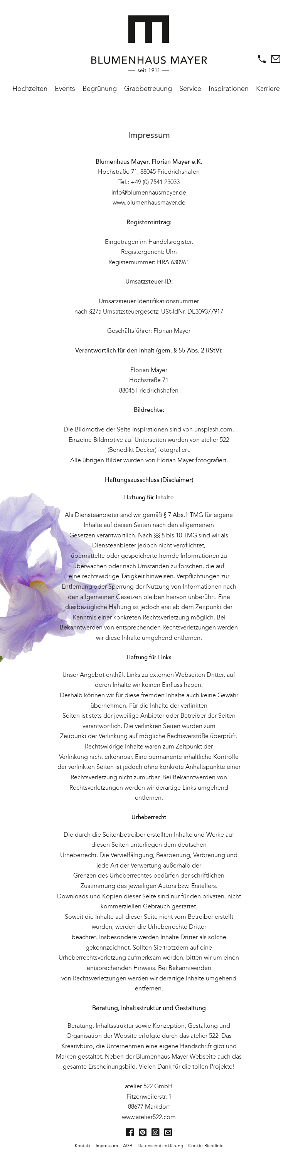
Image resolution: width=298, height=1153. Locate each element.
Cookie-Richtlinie (206, 1145)
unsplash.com (213, 429)
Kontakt (83, 1145)
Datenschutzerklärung (160, 1145)
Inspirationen (229, 88)
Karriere (268, 88)
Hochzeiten (29, 88)
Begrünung (99, 88)
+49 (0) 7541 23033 (155, 182)
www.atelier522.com (149, 1117)
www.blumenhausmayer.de (149, 202)
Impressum (107, 1145)
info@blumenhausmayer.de (148, 192)
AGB (128, 1145)
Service (190, 88)
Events (65, 88)
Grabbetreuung (148, 88)
